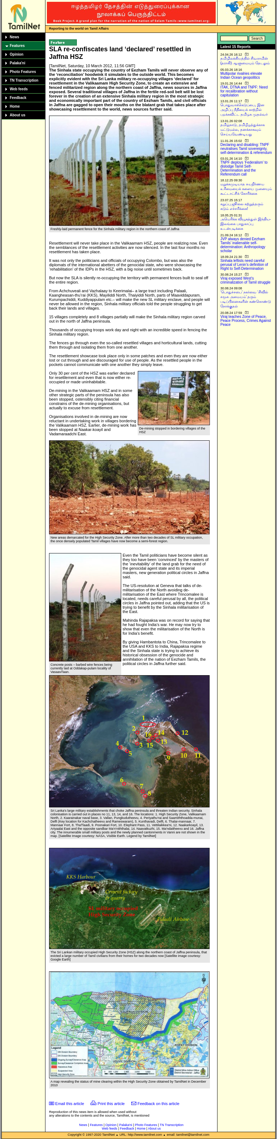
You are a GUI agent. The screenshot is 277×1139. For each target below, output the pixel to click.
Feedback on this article (158, 1103)
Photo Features (23, 72)
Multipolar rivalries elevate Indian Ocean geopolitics (241, 75)
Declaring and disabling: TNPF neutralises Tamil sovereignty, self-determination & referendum (246, 149)
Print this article (111, 1103)
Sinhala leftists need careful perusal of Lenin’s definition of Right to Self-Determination (244, 265)
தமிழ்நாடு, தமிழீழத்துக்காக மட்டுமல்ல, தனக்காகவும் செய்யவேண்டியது (242, 129)
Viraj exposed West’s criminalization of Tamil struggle (245, 280)
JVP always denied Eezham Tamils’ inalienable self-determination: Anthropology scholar (242, 245)
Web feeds (19, 89)
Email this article (69, 1103)
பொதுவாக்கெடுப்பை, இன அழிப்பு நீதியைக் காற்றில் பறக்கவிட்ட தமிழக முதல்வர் (244, 109)
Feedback (18, 98)
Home (15, 106)
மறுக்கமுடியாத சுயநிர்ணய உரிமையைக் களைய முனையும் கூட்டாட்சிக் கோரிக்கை (246, 188)
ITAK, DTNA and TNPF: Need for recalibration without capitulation (244, 91)
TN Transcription (24, 80)
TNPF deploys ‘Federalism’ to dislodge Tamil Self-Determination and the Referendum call (244, 168)
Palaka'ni (17, 63)
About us (17, 115)
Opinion (16, 54)
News (14, 37)
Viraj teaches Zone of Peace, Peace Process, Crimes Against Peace (245, 321)
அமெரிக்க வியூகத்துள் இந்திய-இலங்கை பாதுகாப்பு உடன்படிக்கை (245, 223)
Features (17, 46)
